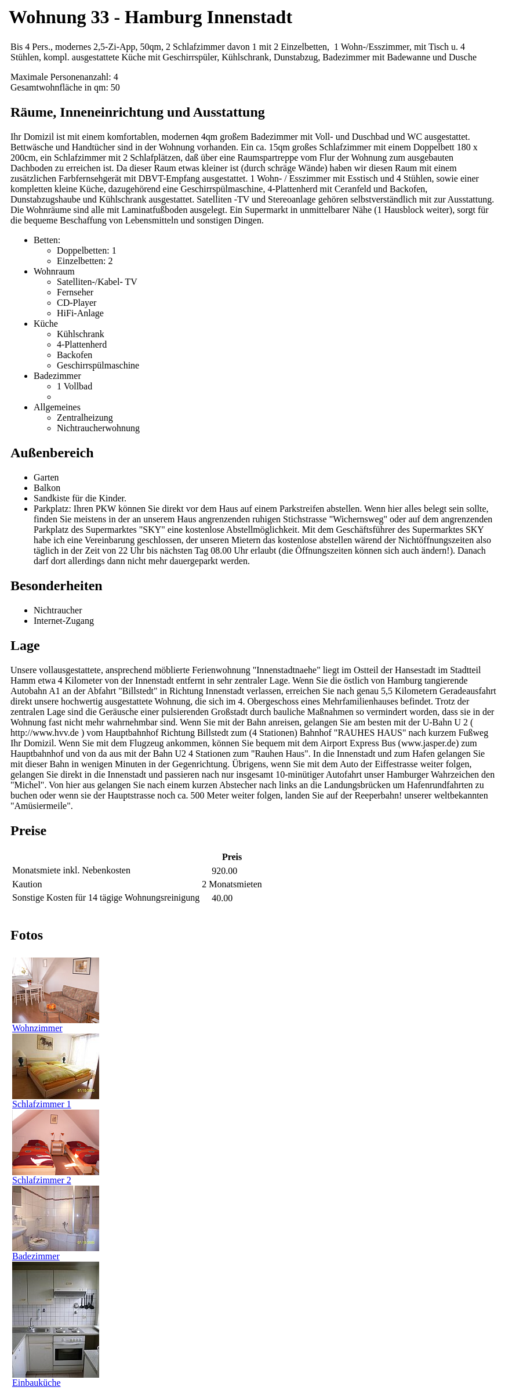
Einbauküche (55, 1379)
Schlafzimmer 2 (55, 1176)
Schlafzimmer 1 (55, 1100)
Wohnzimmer (55, 1024)
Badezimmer (55, 1252)
